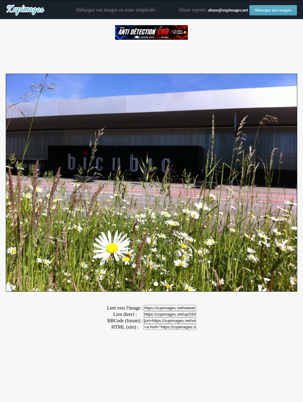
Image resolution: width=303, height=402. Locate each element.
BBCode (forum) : (125, 320)
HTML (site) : (124, 327)
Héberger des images (273, 10)
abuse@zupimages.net (228, 10)
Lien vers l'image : (125, 307)
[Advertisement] (151, 54)
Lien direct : (125, 314)
